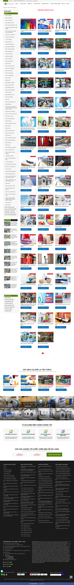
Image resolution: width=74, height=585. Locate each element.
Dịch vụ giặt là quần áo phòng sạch (62, 491)
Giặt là (17, 3)
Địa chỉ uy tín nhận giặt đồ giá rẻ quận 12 (63, 469)
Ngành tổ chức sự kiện (63, 546)
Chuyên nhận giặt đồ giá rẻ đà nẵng (44, 469)
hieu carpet (40, 550)
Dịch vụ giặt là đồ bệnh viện (26, 509)
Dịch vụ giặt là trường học (60, 501)
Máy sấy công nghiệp (7, 469)
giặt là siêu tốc (36, 560)
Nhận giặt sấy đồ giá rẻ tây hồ (43, 520)
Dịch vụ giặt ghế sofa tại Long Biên (10, 478)
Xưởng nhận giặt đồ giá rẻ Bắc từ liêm (45, 485)
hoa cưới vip (34, 553)
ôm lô (39, 542)
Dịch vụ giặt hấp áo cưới (25, 525)
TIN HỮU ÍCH (14, 220)
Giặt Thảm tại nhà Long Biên (9, 475)
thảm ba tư (37, 551)
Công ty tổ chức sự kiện (59, 545)
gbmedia (51, 549)
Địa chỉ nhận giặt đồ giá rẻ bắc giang (45, 480)
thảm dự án (54, 551)
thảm (62, 550)
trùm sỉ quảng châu (49, 541)
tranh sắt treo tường (58, 542)
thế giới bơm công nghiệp (57, 561)
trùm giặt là (59, 551)
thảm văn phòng (49, 551)
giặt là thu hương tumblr (53, 558)
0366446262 (7, 555)
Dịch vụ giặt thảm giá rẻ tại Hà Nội (27, 523)
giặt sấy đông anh (43, 561)
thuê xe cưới (55, 552)
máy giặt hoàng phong (46, 553)
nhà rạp (61, 541)
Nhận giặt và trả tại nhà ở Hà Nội (62, 528)
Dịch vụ (63, 3)
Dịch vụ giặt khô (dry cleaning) (26, 532)
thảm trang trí (45, 550)
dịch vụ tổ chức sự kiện (50, 545)
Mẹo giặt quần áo (7, 473)
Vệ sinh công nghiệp (7, 471)
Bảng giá (30, 3)
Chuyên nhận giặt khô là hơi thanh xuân (45, 522)
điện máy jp (63, 551)
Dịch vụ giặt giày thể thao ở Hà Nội (27, 513)
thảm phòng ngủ (58, 550)
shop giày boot (41, 549)
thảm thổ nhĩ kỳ (42, 551)
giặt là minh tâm (44, 557)
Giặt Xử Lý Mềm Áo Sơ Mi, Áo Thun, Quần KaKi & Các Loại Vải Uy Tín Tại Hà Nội (62, 485)
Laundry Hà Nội (45, 552)
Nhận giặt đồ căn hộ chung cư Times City (28, 480)
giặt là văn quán (37, 561)
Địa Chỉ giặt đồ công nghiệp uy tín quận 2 (63, 475)
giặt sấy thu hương (56, 557)
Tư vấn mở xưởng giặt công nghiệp (62, 517)
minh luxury (43, 545)
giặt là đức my (49, 557)
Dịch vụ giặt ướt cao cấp (25, 534)
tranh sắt (45, 542)
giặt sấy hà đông (51, 560)
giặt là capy (42, 562)
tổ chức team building (57, 549)
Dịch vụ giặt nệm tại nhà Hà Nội (27, 491)
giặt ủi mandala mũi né (44, 560)
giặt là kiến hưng (63, 560)
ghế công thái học (47, 554)
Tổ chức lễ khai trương (64, 547)
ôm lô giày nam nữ (60, 553)
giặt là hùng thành (41, 555)
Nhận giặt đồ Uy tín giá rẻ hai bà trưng (45, 483)
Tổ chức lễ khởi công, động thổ (62, 548)
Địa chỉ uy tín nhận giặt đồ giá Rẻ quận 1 (63, 473)
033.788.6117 (10, 556)
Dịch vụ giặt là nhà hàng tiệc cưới (62, 499)
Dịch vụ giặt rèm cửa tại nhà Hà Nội (27, 489)
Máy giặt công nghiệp (55, 3)
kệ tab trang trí (59, 543)
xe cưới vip (50, 552)
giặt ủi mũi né (59, 559)
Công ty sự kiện (56, 547)
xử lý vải (64, 555)
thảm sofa (65, 550)
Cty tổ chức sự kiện (44, 547)
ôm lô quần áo (65, 541)
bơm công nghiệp (65, 561)
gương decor (49, 543)
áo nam (44, 541)
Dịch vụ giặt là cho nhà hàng (26, 528)
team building (63, 549)
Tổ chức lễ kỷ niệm (53, 548)
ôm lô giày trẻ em (53, 553)
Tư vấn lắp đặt (37, 3)
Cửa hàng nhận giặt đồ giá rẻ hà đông (62, 471)
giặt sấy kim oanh (65, 554)
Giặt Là (5, 468)
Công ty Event (50, 547)
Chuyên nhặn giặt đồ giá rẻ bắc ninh (45, 478)
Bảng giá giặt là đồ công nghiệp (26, 507)
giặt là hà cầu (57, 560)
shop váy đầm (46, 549)
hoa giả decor (64, 543)
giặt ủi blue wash (48, 555)
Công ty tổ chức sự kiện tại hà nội (52, 546)
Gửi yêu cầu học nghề (54, 454)
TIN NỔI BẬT (7, 220)
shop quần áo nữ (56, 541)
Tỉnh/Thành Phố (45, 3)
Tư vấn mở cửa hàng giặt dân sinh (62, 519)
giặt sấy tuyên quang (38, 552)
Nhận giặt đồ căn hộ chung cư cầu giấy (45, 514)
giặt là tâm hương (37, 557)
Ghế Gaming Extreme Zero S (56, 554)
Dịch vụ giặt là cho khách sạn (26, 530)
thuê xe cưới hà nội (61, 552)
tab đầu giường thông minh (39, 554)
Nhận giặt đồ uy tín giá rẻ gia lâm (44, 516)
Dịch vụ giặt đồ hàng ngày (26, 535)
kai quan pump (49, 561)
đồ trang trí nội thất (37, 545)
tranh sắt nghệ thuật (38, 543)
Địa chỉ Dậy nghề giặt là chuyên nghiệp (63, 520)
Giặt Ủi (67, 3)
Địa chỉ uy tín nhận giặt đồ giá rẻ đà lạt (45, 481)
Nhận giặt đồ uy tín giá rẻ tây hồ (44, 476)
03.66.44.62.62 (11, 558)
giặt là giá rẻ (39, 553)
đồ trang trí (54, 543)
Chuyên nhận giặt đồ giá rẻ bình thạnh (63, 468)
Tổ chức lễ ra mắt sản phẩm (44, 548)
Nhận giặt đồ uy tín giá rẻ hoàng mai (45, 512)
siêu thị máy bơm (48, 559)
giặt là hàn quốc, (63, 557)
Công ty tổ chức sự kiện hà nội (40, 546)
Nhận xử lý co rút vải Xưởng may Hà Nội (28, 511)
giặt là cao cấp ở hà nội (44, 558)
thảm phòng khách (51, 550)
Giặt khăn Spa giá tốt (59, 494)
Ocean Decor (44, 543)
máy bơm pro (53, 559)
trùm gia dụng (37, 558)
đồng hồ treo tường (50, 542)
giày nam (40, 541)
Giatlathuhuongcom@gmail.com (19, 0)
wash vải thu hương (35, 562)
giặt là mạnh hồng (59, 555)
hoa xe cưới (67, 552)
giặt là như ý (53, 555)
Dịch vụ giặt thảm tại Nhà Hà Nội (27, 488)
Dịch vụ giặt (23, 3)
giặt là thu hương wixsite (62, 558)
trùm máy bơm (41, 559)
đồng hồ (41, 542)
